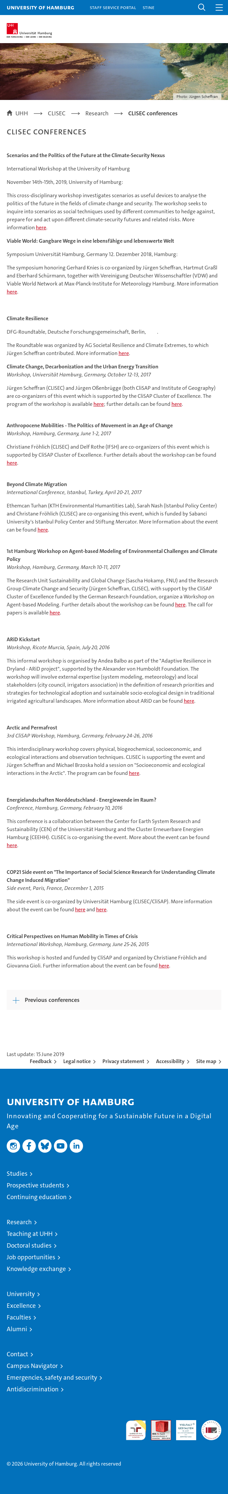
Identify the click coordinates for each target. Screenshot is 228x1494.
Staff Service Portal (113, 7)
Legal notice (77, 1061)
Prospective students (35, 1185)
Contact (17, 1354)
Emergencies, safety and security (52, 1377)
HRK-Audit (182, 1427)
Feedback (41, 1061)
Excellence (21, 1305)
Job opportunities (31, 1257)
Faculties (19, 1317)
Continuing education (37, 1197)
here (41, 227)
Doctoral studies (29, 1245)
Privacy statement (123, 1061)
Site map (206, 1061)
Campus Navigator (32, 1366)
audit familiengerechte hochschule (136, 1430)
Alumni (17, 1329)
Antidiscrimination (33, 1389)
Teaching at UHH (30, 1234)
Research (19, 1222)
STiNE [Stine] (148, 7)
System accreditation (211, 1427)
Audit (157, 1423)
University (21, 1294)
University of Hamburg (40, 7)
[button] (202, 7)
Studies (17, 1173)
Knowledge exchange (36, 1269)
